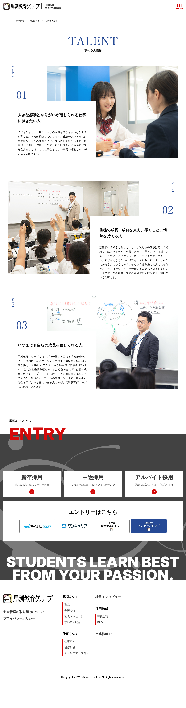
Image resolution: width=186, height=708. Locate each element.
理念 (67, 604)
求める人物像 (72, 622)
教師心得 (69, 610)
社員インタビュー (108, 597)
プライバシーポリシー (19, 618)
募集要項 (102, 616)
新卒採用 (20, 21)
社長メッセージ (73, 616)
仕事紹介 (69, 641)
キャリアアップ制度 (76, 653)
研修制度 (69, 647)
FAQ (100, 622)
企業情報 (103, 634)
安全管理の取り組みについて (24, 612)
